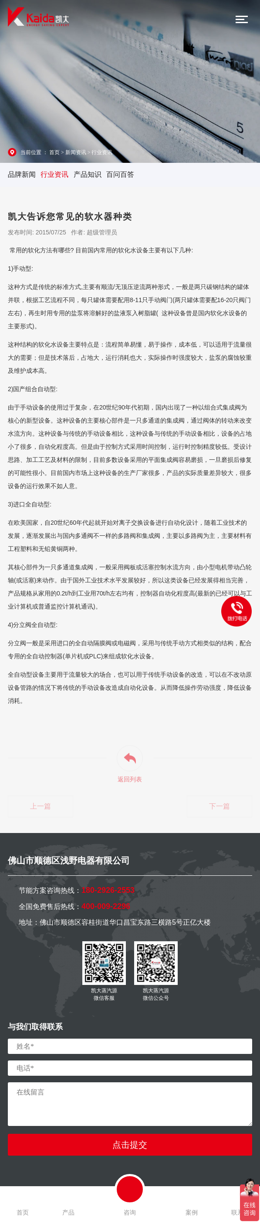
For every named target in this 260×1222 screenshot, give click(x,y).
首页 (54, 152)
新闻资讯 (75, 152)
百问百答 (120, 174)
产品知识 (87, 174)
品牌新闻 (22, 174)
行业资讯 (101, 152)
